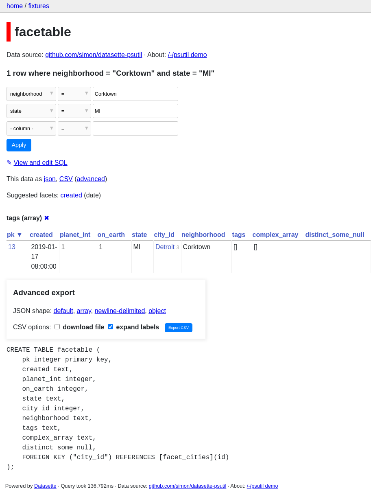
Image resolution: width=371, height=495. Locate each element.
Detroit (165, 246)
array (84, 310)
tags (239, 234)
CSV (66, 178)
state (139, 234)
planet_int (75, 234)
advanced (91, 178)
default (63, 310)
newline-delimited (120, 310)
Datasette (45, 486)
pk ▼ (15, 234)
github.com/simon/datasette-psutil (93, 54)
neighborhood (203, 234)
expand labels (133, 327)
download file (80, 327)
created (71, 195)
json (50, 178)
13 (11, 246)
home (15, 5)
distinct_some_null (334, 234)
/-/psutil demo (187, 54)
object (157, 310)
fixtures (38, 5)
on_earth (111, 234)
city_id (164, 234)
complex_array (276, 234)
